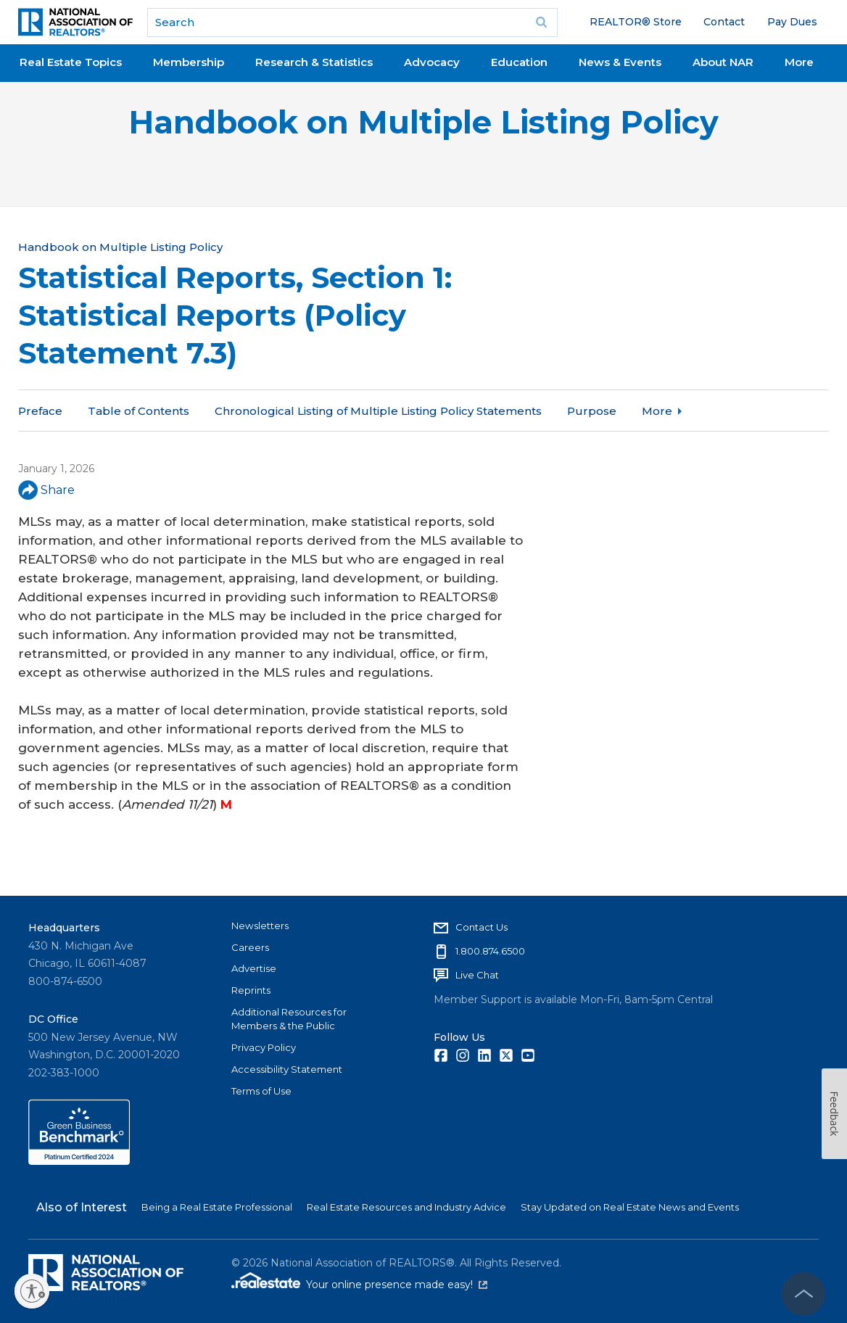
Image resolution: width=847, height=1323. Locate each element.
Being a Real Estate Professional (216, 1207)
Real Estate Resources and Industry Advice (406, 1207)
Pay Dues (792, 21)
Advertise (253, 968)
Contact (724, 21)
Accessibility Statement (286, 1069)
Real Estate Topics (71, 62)
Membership (188, 62)
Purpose (591, 411)
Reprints (250, 990)
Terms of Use (261, 1091)
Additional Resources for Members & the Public (289, 1019)
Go (541, 22)
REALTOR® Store (636, 21)
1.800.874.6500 (490, 951)
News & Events (620, 62)
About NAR (723, 62)
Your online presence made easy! (396, 1284)
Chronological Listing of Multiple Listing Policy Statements (378, 411)
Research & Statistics (314, 62)
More (799, 62)
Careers (250, 947)
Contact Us (481, 927)
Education (519, 62)
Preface (40, 411)
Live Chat (477, 975)
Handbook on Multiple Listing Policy (423, 122)
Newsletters (260, 925)
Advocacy (432, 62)
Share (46, 490)
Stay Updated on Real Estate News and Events (630, 1207)
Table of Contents (138, 411)
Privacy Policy (263, 1047)
